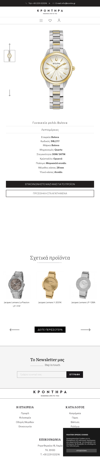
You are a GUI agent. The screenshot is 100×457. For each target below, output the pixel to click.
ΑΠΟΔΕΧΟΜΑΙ (81, 451)
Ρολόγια (75, 426)
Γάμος (75, 417)
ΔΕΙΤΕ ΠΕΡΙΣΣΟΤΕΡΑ (50, 329)
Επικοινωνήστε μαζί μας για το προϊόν (50, 184)
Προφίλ (25, 413)
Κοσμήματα (75, 413)
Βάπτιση (75, 422)
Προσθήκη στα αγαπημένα (50, 193)
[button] (14, 329)
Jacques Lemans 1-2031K (50, 302)
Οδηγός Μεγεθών (25, 422)
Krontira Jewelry (50, 12)
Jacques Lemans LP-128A (83, 302)
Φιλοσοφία (25, 417)
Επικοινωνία (25, 426)
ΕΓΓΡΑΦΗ (75, 374)
